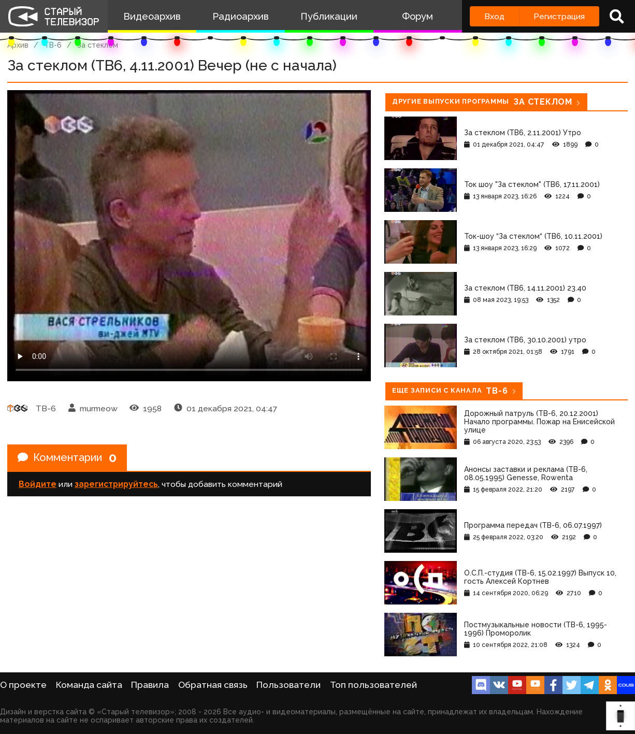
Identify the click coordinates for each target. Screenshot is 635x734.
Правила (150, 685)
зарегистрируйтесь (116, 484)
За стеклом (97, 45)
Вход (494, 16)
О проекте (23, 685)
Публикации (328, 16)
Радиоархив (240, 16)
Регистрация (559, 16)
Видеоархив (152, 16)
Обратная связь (213, 685)
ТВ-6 (53, 45)
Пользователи (288, 685)
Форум (417, 16)
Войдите (37, 484)
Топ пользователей (373, 685)
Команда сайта (89, 685)
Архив (17, 45)
